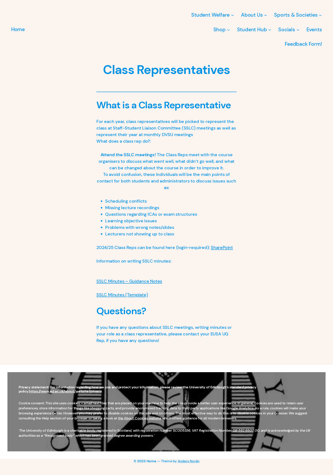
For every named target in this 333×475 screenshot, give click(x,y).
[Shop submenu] (228, 29)
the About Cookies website (139, 418)
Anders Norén (189, 461)
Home (18, 29)
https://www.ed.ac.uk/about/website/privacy (65, 391)
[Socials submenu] (297, 29)
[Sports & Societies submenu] (320, 14)
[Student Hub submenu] (269, 29)
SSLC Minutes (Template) (122, 295)
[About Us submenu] (265, 14)
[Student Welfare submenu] (232, 14)
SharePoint (222, 247)
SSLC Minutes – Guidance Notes (129, 281)
